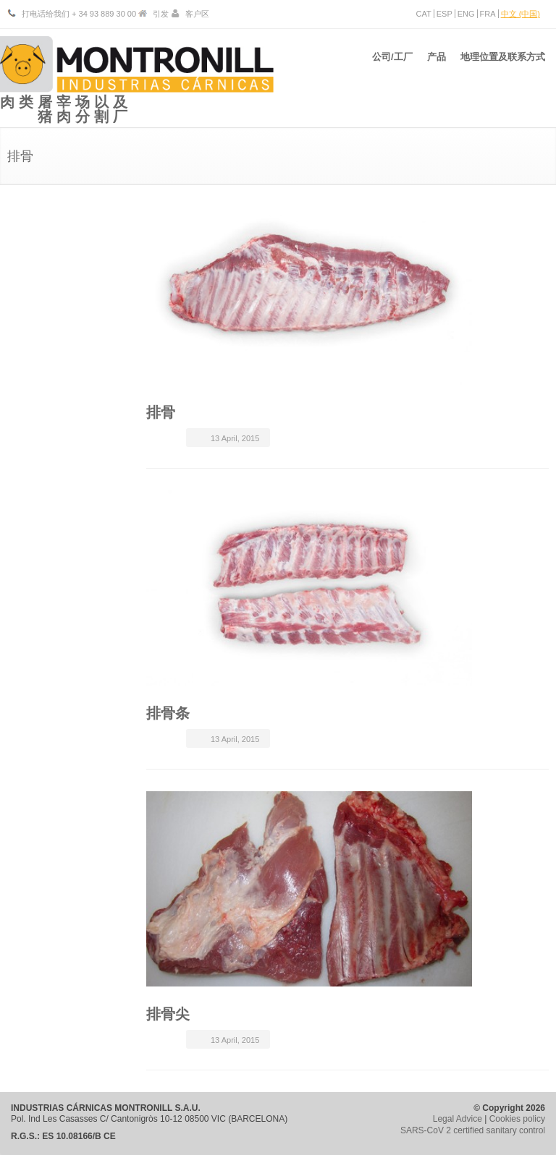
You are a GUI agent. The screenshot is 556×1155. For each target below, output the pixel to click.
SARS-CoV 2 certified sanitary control (472, 1130)
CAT (423, 13)
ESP (444, 13)
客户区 (197, 13)
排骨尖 (168, 1014)
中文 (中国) (520, 13)
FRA (488, 13)
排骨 (160, 412)
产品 (433, 64)
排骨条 (168, 713)
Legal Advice (457, 1119)
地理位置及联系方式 (502, 64)
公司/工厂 (385, 64)
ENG (466, 13)
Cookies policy (517, 1119)
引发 (161, 13)
